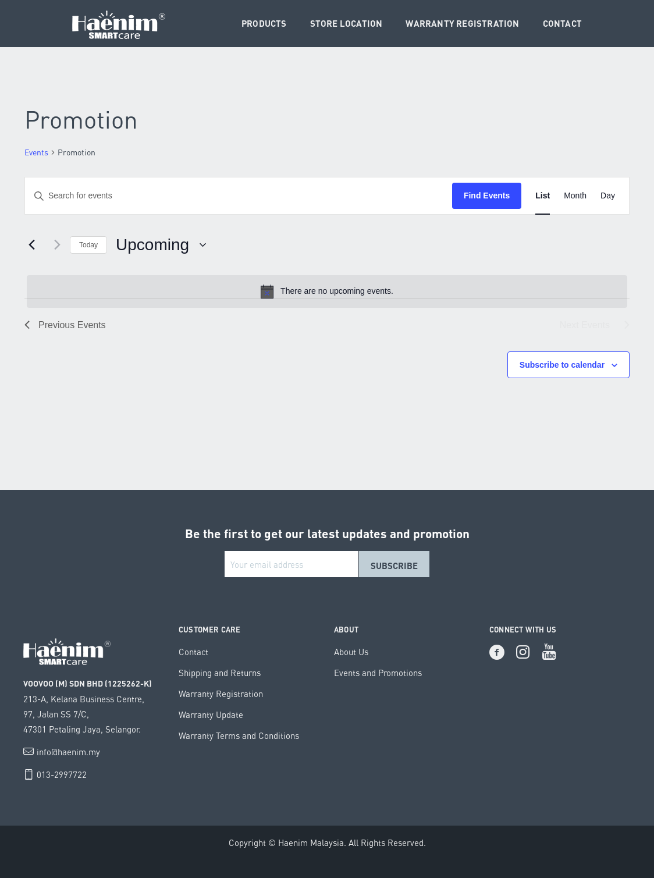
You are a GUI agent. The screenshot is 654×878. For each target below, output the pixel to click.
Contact (193, 651)
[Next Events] (54, 245)
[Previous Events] (31, 245)
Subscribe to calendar (562, 364)
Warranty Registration (221, 693)
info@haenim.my (68, 752)
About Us (351, 651)
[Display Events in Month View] (575, 195)
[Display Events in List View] (542, 195)
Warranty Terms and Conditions (239, 735)
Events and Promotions (378, 672)
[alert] (327, 291)
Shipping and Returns (220, 672)
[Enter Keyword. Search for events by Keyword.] (238, 195)
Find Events (487, 195)
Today (88, 245)
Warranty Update (211, 714)
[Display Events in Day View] (607, 195)
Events (36, 152)
